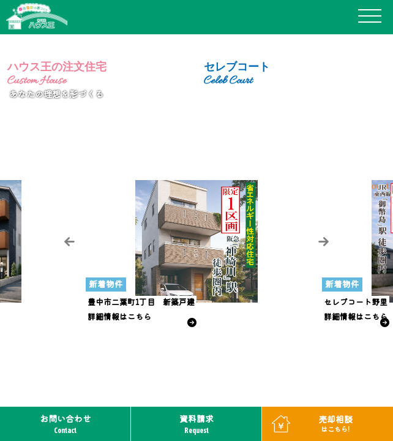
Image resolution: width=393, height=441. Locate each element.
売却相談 (335, 423)
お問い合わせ (65, 424)
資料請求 (196, 424)
